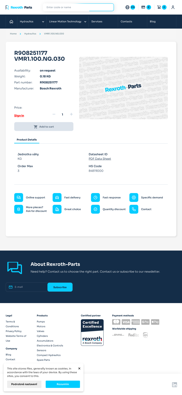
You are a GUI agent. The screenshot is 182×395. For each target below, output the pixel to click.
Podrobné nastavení (24, 384)
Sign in (19, 115)
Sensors (41, 350)
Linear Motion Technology (65, 21)
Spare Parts (43, 359)
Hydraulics (26, 21)
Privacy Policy (14, 331)
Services (96, 21)
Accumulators (45, 340)
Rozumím (63, 384)
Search (109, 7)
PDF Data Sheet (100, 159)
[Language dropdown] (130, 7)
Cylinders (42, 336)
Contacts (126, 21)
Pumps (41, 321)
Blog (153, 21)
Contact (10, 359)
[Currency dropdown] (146, 7)
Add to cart (44, 127)
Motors (41, 326)
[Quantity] (62, 114)
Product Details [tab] (27, 139)
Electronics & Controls (50, 345)
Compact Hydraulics (49, 355)
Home (12, 21)
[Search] (75, 7)
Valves (40, 331)
